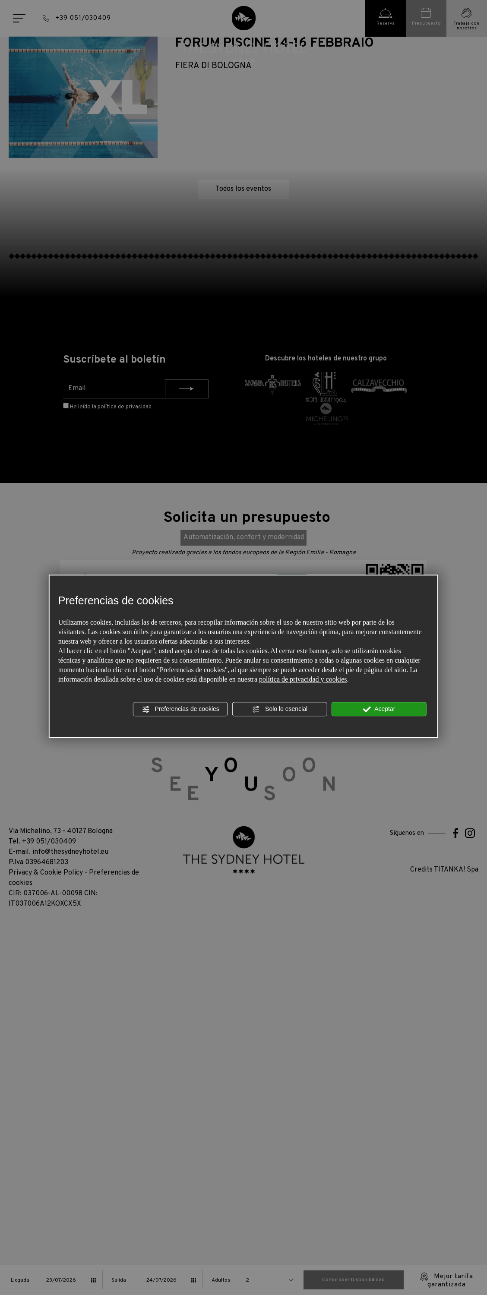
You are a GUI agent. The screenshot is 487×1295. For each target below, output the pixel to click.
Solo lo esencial (279, 709)
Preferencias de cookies (180, 709)
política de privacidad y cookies (303, 679)
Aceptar (379, 709)
